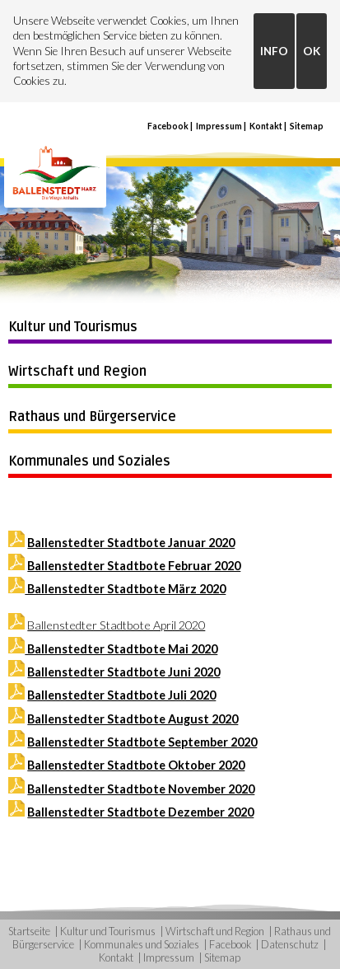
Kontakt (265, 126)
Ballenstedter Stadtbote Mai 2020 (121, 649)
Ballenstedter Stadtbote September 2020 (142, 742)
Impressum (219, 126)
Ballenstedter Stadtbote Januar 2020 (131, 543)
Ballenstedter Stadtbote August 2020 (132, 719)
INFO (274, 51)
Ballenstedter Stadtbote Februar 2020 (133, 566)
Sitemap (307, 126)
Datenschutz (290, 944)
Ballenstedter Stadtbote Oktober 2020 (136, 765)
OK (311, 51)
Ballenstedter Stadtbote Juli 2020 (121, 695)
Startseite (29, 931)
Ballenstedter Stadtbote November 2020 (140, 789)
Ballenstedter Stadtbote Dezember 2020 (140, 812)
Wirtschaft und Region (77, 371)
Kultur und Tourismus (72, 327)
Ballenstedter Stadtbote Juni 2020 (123, 672)
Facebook (168, 126)
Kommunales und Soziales (89, 461)
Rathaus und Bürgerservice (92, 417)
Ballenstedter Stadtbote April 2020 (116, 625)
